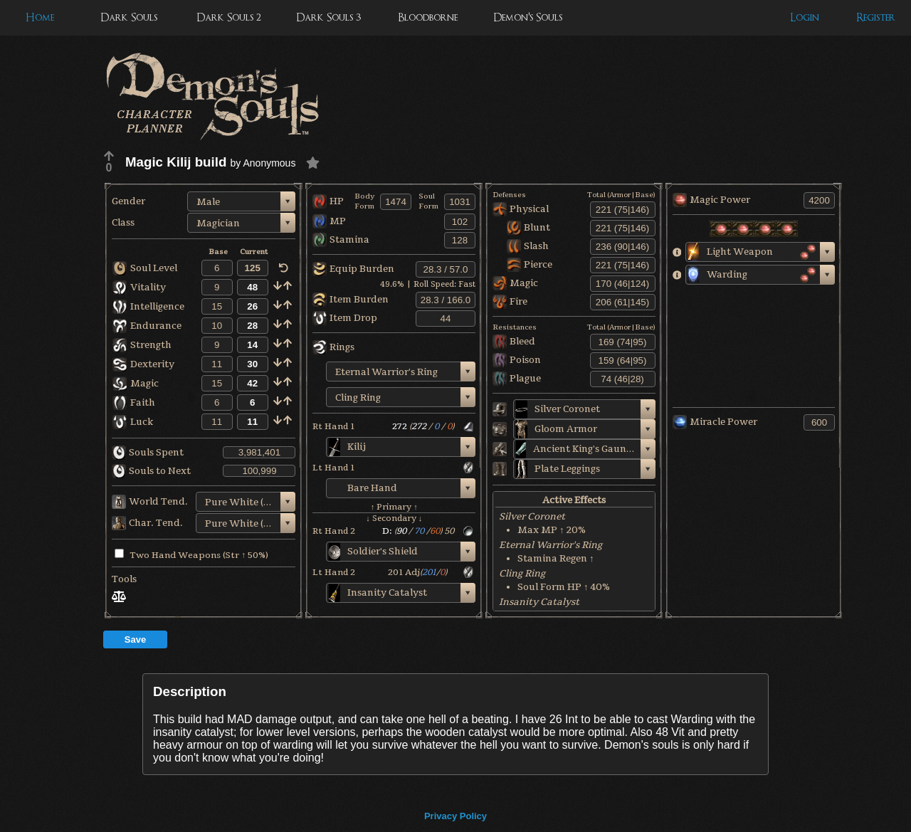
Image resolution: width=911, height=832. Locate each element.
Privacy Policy (455, 816)
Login (804, 17)
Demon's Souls (527, 17)
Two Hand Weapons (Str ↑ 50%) (191, 555)
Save (135, 639)
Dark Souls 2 (228, 17)
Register (875, 17)
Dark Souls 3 (328, 17)
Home (40, 17)
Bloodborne (428, 17)
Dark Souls (128, 17)
